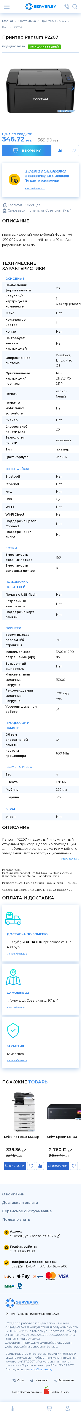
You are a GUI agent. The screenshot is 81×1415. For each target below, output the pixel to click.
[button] (71, 88)
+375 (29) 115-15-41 (23, 1266)
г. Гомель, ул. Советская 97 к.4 (35, 1236)
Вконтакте (64, 1380)
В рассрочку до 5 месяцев (47, 176)
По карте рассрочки (42, 180)
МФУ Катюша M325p (21, 1137)
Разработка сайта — (27, 1392)
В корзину (27, 150)
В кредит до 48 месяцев (45, 171)
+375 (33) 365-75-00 (52, 1266)
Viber (18, 1380)
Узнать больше (35, 188)
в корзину (16, 1165)
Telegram (39, 1380)
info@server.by (41, 1369)
